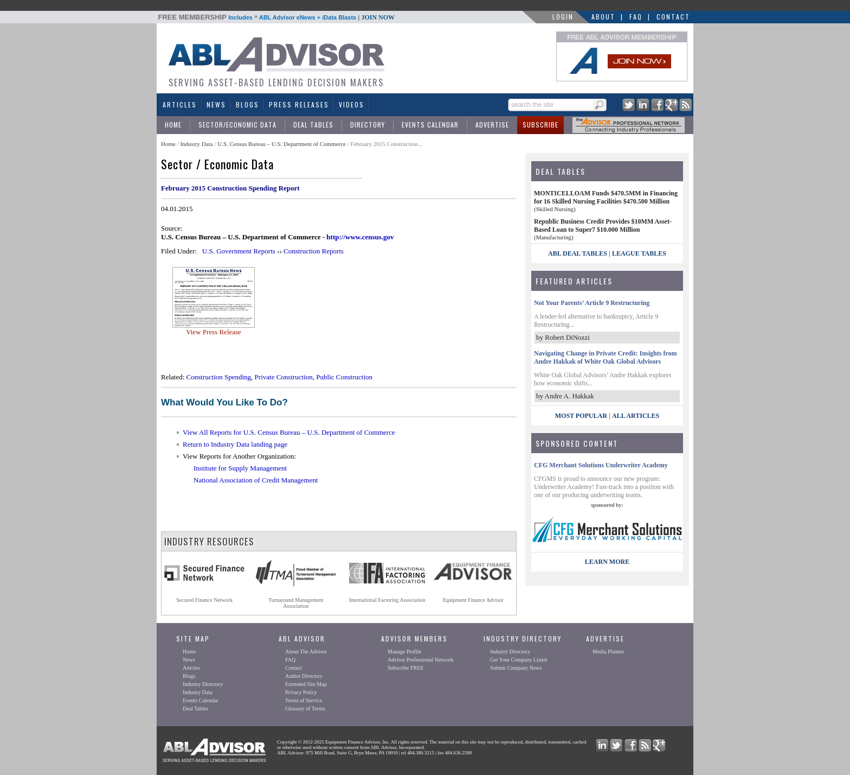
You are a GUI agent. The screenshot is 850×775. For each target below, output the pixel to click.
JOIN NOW (378, 17)
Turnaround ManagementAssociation (296, 603)
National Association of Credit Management (256, 480)
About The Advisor (306, 652)
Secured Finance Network (204, 600)
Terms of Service (303, 700)
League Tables (639, 253)
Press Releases (299, 104)
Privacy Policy (301, 692)
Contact (673, 16)
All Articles (635, 416)
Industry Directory (203, 684)
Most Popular (581, 416)
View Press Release (213, 332)
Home (173, 124)
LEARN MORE (607, 562)
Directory (367, 124)
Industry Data (196, 144)
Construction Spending (219, 377)
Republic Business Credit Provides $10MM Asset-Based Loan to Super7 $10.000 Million (603, 225)
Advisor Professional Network (421, 660)
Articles (180, 104)
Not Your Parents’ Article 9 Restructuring (591, 303)
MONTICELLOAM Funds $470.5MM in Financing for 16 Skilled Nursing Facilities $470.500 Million (606, 197)
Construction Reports (314, 251)
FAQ (635, 16)
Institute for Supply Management (240, 468)
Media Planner (608, 652)
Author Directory (304, 676)
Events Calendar (430, 124)
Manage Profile (404, 652)
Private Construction (284, 377)
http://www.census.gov (360, 237)
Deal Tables (313, 124)
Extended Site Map (306, 684)
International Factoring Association (387, 600)
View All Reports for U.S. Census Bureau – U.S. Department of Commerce (289, 432)
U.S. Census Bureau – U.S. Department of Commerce (281, 144)
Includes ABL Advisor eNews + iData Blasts (276, 17)
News (216, 104)
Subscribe (540, 124)
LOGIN (563, 16)
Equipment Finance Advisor (473, 600)
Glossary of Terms (305, 709)
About (603, 16)
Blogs (247, 104)
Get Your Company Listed (518, 660)
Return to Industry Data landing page (235, 444)
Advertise (492, 124)
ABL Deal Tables (577, 253)
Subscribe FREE (405, 668)
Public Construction (344, 377)
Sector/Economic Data (237, 124)
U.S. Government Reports (238, 251)
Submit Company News (516, 668)
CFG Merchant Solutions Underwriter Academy (601, 465)
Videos (351, 104)
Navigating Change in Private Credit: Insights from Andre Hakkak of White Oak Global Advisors (605, 357)
